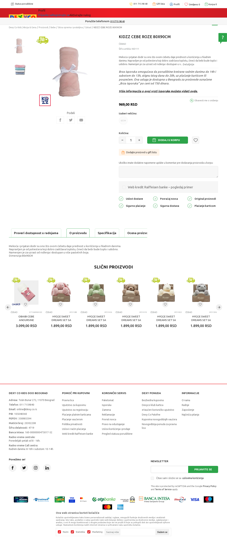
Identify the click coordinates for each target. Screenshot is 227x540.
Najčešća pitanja (190, 423)
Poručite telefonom (106, 21)
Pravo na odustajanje (113, 433)
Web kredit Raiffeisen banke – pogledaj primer (160, 187)
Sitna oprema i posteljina (70, 27)
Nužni (65, 532)
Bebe (53, 27)
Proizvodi (43, 27)
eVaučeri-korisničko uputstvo (158, 418)
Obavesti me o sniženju (206, 100)
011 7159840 (27, 413)
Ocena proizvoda (84, 233)
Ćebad (88, 27)
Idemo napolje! (89, 13)
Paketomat (108, 409)
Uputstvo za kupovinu (74, 413)
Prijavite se (203, 478)
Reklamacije (108, 423)
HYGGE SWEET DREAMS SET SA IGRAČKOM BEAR (131, 329)
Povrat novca (109, 428)
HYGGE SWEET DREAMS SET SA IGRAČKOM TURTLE (96, 329)
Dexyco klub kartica (152, 413)
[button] (195, 140)
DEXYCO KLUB (116, 13)
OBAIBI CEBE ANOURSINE (26, 327)
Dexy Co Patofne (151, 423)
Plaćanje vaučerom (72, 428)
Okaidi (136, 13)
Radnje (185, 413)
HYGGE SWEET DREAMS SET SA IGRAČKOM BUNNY (61, 329)
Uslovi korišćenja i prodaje (116, 437)
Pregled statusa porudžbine (117, 442)
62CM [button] (123, 122)
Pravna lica (68, 409)
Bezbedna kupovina (153, 409)
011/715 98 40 (126, 21)
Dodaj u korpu (169, 140)
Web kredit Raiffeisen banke (77, 442)
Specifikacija (52, 233)
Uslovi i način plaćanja (74, 437)
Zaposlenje (188, 418)
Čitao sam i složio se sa (180, 487)
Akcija (69, 13)
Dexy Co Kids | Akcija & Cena (22, 27)
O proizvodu (23, 233)
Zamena (106, 418)
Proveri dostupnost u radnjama (36, 241)
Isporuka (106, 413)
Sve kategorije (50, 13)
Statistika (80, 532)
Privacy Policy (209, 495)
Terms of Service (163, 498)
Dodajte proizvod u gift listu (139, 152)
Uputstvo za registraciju (75, 418)
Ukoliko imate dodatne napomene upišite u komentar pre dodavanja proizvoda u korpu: (166, 162)
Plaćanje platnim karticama (76, 423)
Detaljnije (188, 64)
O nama (186, 409)
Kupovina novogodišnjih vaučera (159, 428)
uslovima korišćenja (193, 487)
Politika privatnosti (72, 433)
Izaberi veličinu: (128, 113)
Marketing (97, 532)
